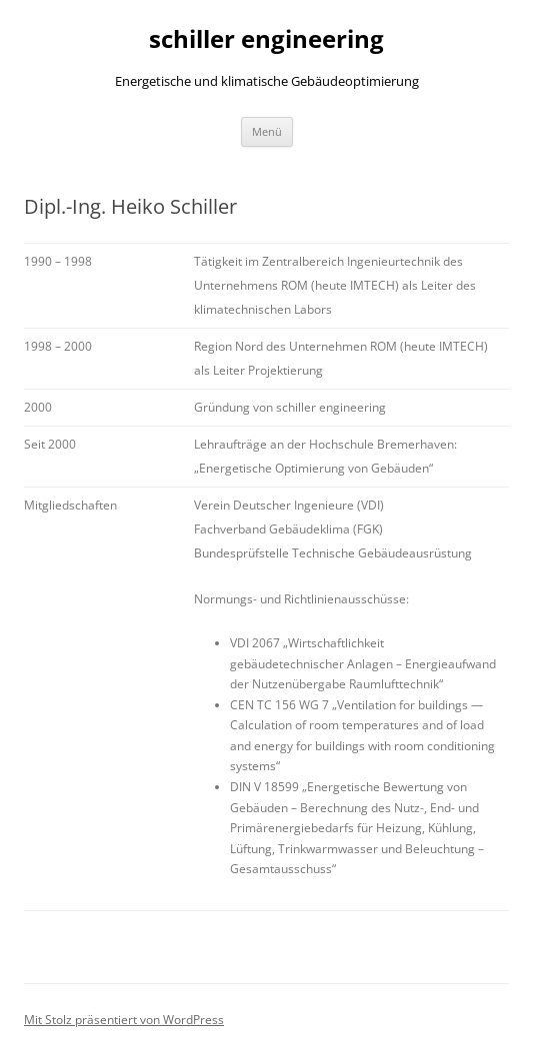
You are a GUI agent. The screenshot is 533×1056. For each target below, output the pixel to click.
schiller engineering (266, 39)
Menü (267, 131)
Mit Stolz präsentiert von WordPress (124, 1019)
